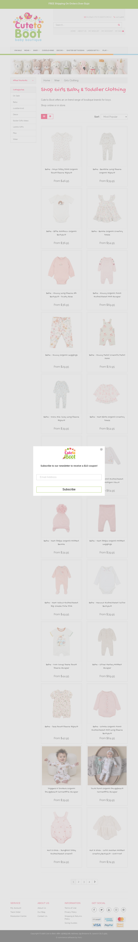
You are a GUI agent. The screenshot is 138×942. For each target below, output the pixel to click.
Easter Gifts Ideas (75, 50)
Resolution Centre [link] (18, 916)
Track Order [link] (15, 912)
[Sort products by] (114, 117)
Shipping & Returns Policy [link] (73, 917)
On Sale (18, 50)
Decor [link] (15, 114)
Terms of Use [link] (70, 908)
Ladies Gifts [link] (18, 127)
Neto (80, 937)
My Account (107, 31)
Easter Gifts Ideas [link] (20, 121)
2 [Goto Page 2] (78, 881)
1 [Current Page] (73, 881)
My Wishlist (94, 31)
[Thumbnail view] (44, 116)
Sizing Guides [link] (71, 923)
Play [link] (15, 133)
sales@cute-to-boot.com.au (97, 17)
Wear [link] (15, 139)
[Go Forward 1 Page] (95, 882)
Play (105, 50)
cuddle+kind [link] (18, 108)
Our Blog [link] (41, 912)
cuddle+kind (48, 50)
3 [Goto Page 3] (84, 881)
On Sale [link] (16, 96)
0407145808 (119, 17)
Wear (27, 50)
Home (73, 31)
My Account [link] (15, 908)
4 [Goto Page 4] (89, 881)
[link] (94, 909)
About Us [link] (42, 908)
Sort (96, 116)
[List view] (50, 116)
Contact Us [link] (42, 916)
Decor (60, 50)
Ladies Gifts (93, 50)
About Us (82, 31)
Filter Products (23, 80)
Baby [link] (15, 102)
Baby (36, 50)
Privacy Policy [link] (71, 912)
